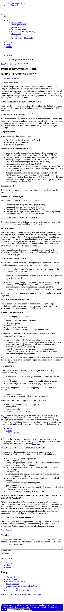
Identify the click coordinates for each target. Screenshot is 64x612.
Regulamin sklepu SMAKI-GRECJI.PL (21, 586)
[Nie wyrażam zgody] (31, 610)
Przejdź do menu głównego (16, 3)
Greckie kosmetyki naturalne (22, 38)
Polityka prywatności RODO (17, 590)
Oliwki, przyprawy (18, 25)
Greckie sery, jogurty (19, 29)
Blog (8, 44)
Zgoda (10, 610)
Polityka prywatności (21, 610)
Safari (8, 435)
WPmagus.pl (38, 594)
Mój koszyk (10, 577)
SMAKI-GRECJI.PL (32, 9)
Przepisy (9, 42)
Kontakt (9, 47)
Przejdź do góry (7, 530)
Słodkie (14, 36)
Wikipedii (36, 444)
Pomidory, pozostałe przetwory (23, 31)
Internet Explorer (12, 433)
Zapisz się (5, 553)
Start (3, 64)
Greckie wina (16, 27)
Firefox (9, 431)
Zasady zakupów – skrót (15, 581)
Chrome (9, 428)
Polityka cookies (12, 588)
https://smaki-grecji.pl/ (10, 78)
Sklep (8, 20)
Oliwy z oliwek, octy (19, 23)
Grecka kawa (16, 34)
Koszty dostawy (12, 579)
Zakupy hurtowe (12, 584)
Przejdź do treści (12, 5)
